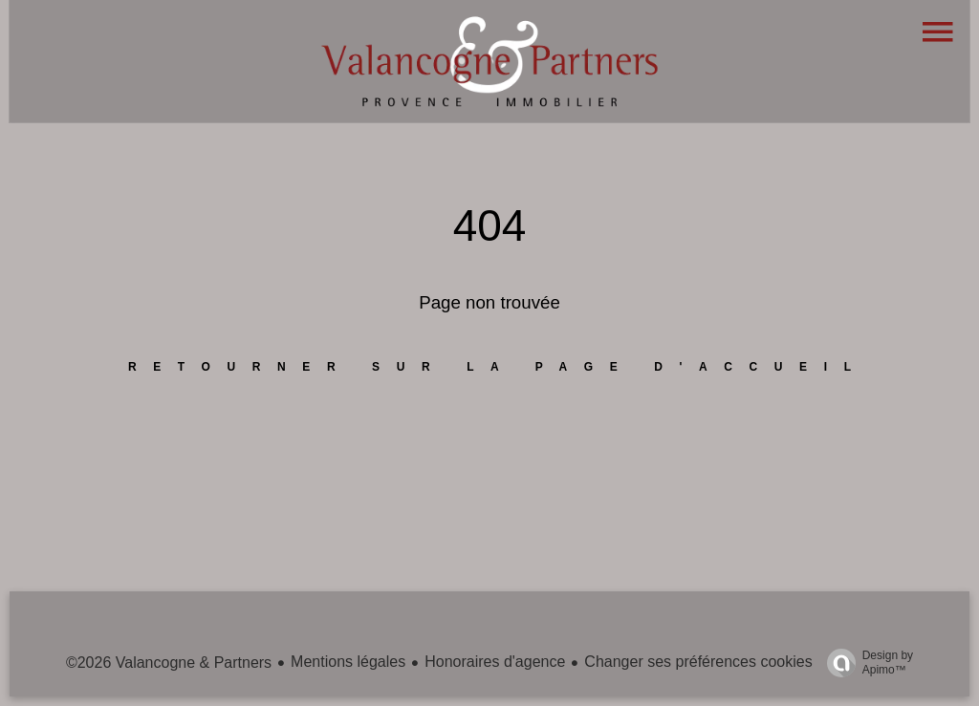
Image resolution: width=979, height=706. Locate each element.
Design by (865, 663)
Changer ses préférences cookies (698, 661)
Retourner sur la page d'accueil (498, 367)
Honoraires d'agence (494, 661)
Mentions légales (348, 661)
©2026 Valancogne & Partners (169, 662)
